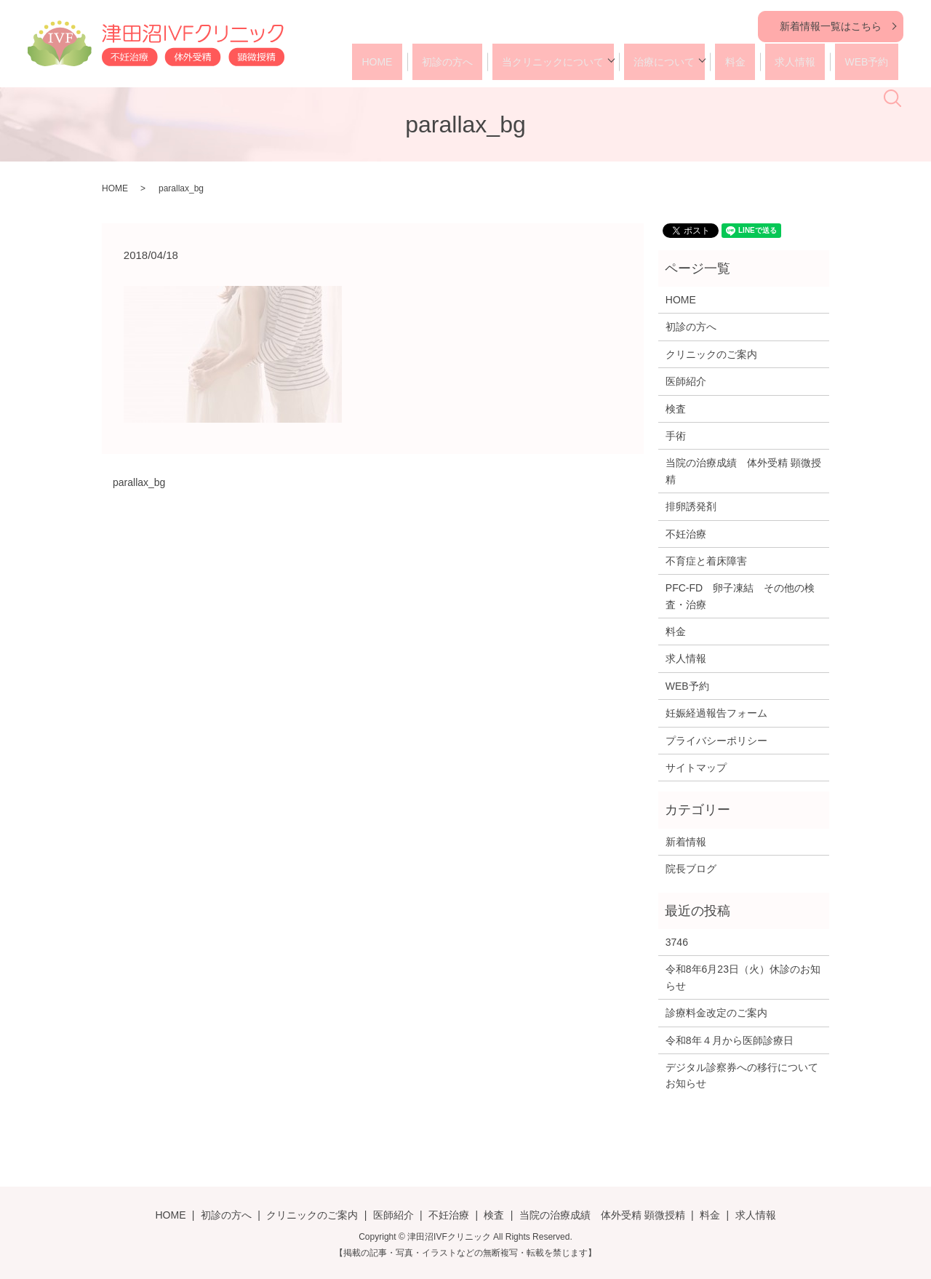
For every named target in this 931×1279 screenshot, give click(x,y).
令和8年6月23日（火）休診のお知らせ (743, 977)
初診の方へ (466, 62)
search (900, 66)
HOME (405, 62)
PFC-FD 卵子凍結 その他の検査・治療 (740, 596)
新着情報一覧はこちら (831, 26)
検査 (676, 409)
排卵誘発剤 (691, 506)
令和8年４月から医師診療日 (730, 1040)
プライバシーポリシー (716, 740)
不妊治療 (686, 534)
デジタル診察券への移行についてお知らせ (742, 1075)
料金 (736, 62)
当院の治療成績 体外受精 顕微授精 (743, 471)
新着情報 (686, 842)
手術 (676, 436)
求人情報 (787, 62)
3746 (677, 942)
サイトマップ (696, 767)
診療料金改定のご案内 (716, 1013)
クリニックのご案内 (711, 354)
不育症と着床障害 (706, 561)
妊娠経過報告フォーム (716, 713)
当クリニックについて (563, 62)
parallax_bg (139, 482)
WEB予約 (849, 62)
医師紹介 (686, 381)
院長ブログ (691, 868)
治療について (669, 62)
